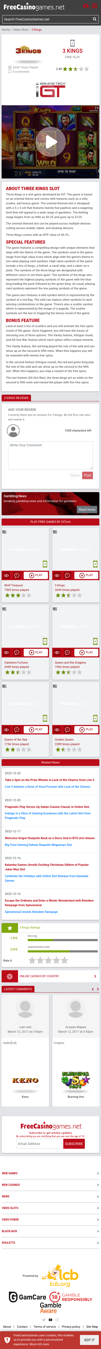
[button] (92, 989)
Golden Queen (64, 739)
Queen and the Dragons (70, 662)
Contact (22, 1327)
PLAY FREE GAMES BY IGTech (50, 522)
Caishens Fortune (16, 662)
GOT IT (89, 1340)
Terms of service (45, 1327)
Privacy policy (71, 1327)
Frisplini (59, 1043)
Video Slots (20, 29)
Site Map (92, 1327)
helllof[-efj (9, 1043)
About (7, 1327)
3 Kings (60, 585)
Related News (50, 762)
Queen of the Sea (15, 739)
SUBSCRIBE (74, 1144)
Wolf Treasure (13, 585)
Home (6, 29)
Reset (75, 475)
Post (87, 475)
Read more (87, 509)
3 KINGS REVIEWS (16, 398)
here (46, 1344)
